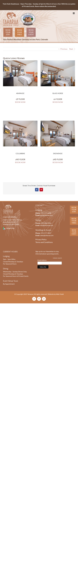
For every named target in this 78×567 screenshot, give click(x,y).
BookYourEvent (74, 232)
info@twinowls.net (46, 225)
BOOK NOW (20, 102)
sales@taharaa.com (46, 235)
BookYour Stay (74, 209)
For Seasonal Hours (10, 264)
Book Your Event (31, 32)
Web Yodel (60, 294)
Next (71, 49)
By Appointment (9, 284)
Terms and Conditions (44, 242)
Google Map (10, 228)
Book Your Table (19, 32)
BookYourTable (74, 220)
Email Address (42, 260)
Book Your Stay (7, 32)
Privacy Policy (41, 239)
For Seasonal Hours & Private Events (15, 276)
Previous (63, 49)
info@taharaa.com (46, 215)
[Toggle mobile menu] (74, 13)
